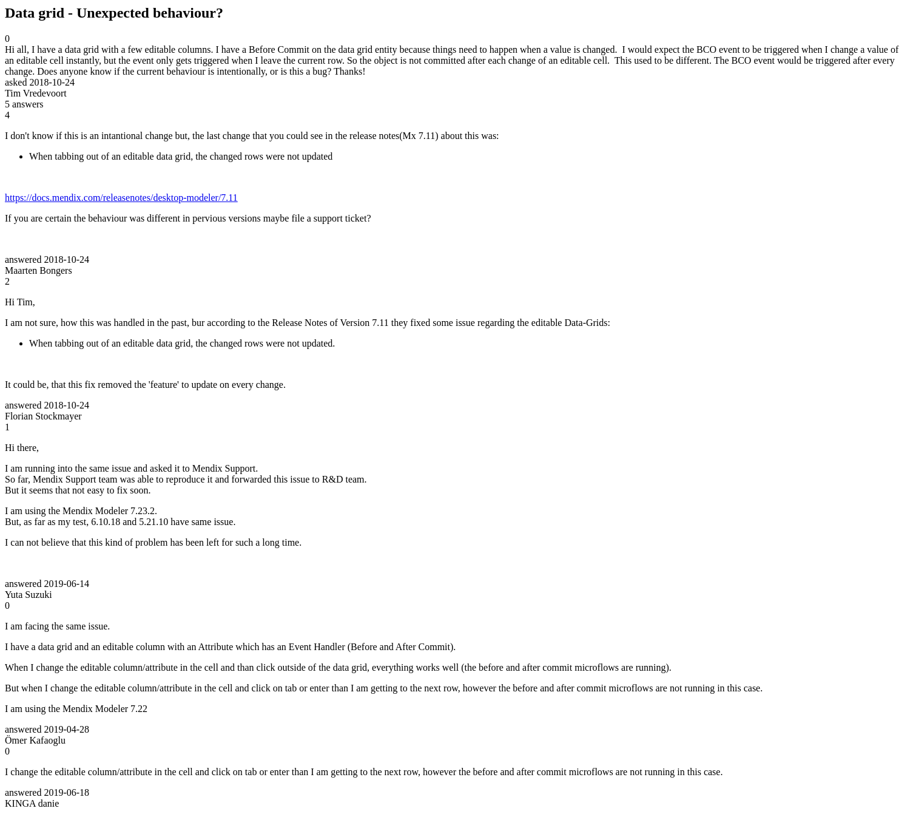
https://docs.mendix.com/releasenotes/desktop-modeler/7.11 (121, 197)
